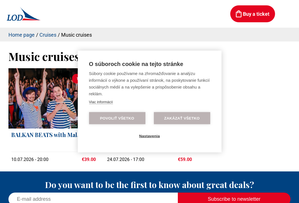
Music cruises (76, 35)
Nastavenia (149, 136)
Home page (21, 35)
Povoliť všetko (117, 118)
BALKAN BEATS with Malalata (50, 134)
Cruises (47, 35)
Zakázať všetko (182, 118)
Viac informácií (101, 102)
